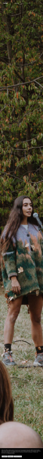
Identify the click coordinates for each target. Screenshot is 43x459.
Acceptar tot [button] (4, 456)
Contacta (28, 3)
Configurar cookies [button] (17, 456)
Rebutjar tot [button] (10, 456)
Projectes (17, 3)
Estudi (22, 3)
